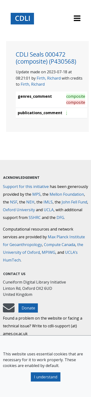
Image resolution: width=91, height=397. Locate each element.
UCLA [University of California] (49, 209)
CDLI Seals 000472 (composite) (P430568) (46, 57)
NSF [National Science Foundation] (13, 202)
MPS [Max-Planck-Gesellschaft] (36, 194)
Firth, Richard (49, 78)
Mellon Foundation (67, 194)
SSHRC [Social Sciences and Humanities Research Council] (35, 217)
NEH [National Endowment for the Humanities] (30, 202)
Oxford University (19, 209)
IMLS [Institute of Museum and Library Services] (48, 202)
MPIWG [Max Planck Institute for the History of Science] (48, 252)
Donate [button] (28, 308)
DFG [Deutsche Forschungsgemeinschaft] (60, 217)
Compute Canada (59, 244)
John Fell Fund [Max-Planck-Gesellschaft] (74, 202)
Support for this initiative (26, 186)
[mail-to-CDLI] (9, 310)
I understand (45, 377)
